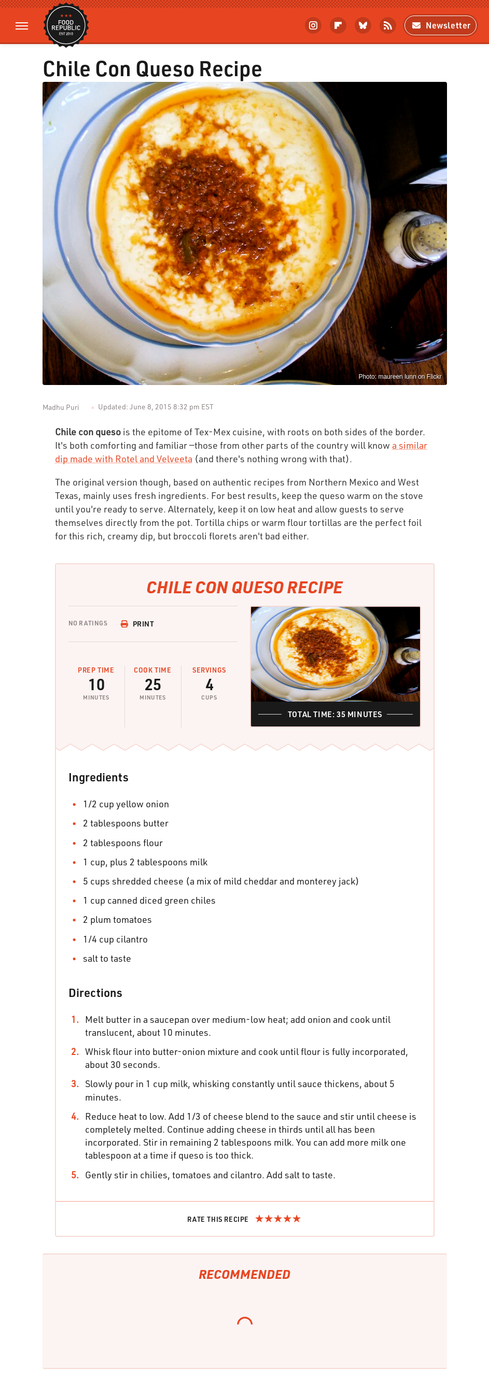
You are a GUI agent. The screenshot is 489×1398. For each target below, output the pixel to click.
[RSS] (388, 25)
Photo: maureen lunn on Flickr (399, 377)
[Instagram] (313, 25)
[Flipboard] (338, 25)
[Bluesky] (363, 25)
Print (137, 623)
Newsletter (440, 25)
